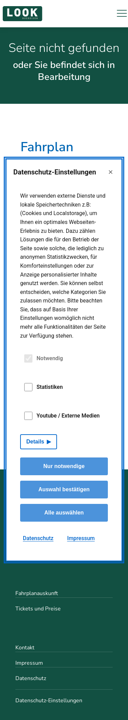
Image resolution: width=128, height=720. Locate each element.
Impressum (29, 663)
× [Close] (110, 172)
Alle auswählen (64, 513)
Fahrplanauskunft (36, 593)
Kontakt (24, 647)
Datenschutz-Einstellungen (48, 700)
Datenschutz (30, 678)
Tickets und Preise (38, 608)
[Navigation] (122, 13)
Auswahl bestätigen (63, 489)
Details (35, 441)
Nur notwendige (64, 466)
